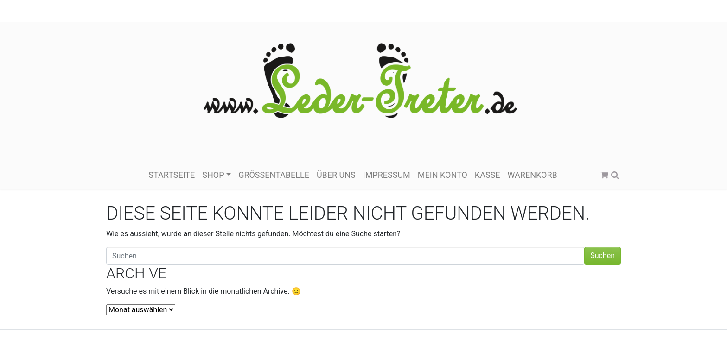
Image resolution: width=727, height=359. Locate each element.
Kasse (487, 175)
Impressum (386, 175)
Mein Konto (442, 175)
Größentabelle (273, 175)
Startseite (171, 175)
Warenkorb (532, 175)
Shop (213, 175)
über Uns (336, 175)
